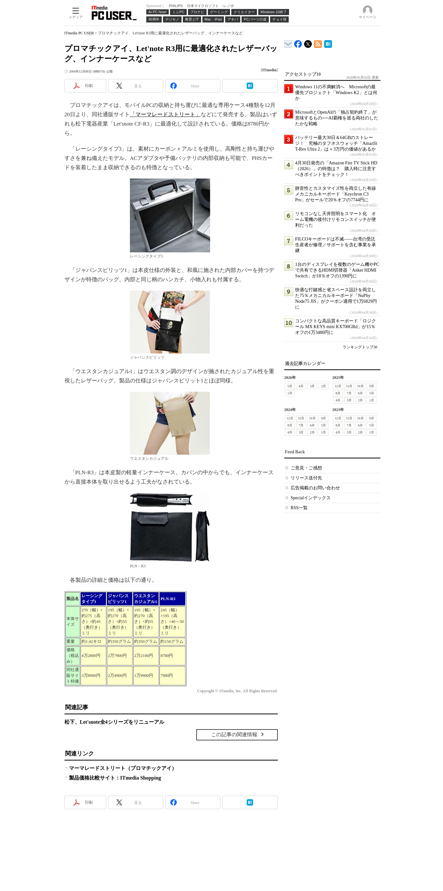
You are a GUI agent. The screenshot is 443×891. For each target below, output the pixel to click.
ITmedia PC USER (79, 33)
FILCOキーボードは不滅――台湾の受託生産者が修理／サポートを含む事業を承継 (335, 245)
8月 (338, 393)
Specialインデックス (311, 497)
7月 (349, 393)
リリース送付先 (306, 478)
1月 (289, 393)
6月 (360, 393)
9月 (371, 386)
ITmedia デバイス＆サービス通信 (288, 43)
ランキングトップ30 (360, 347)
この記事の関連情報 (234, 734)
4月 (301, 386)
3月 (312, 386)
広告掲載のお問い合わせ (315, 487)
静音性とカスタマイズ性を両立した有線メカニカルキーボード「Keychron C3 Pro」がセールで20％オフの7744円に (335, 194)
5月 (289, 386)
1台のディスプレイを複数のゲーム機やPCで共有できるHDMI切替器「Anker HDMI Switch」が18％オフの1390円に (337, 270)
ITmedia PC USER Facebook (298, 42)
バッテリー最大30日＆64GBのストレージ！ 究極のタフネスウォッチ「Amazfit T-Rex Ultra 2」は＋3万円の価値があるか (336, 143)
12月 (338, 386)
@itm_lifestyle (308, 42)
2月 (323, 386)
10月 (360, 386)
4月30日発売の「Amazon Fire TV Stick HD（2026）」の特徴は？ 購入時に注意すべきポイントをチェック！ (336, 169)
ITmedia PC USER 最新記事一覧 (318, 43)
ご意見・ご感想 (306, 468)
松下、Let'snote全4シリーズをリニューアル (114, 722)
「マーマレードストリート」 (165, 114)
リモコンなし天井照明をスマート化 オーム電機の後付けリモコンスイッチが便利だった (335, 219)
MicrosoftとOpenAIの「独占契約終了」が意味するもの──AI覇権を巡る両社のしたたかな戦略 (336, 118)
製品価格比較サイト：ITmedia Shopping (115, 778)
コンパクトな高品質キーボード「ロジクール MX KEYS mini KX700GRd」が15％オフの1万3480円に (335, 327)
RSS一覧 (299, 507)
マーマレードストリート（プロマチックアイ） (123, 768)
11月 (349, 386)
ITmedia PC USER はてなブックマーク (328, 43)
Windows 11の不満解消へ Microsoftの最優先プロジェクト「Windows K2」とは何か (336, 92)
